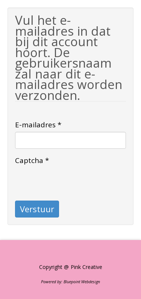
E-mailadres (38, 125)
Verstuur (37, 208)
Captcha (32, 160)
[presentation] (72, 182)
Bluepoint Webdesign (82, 281)
